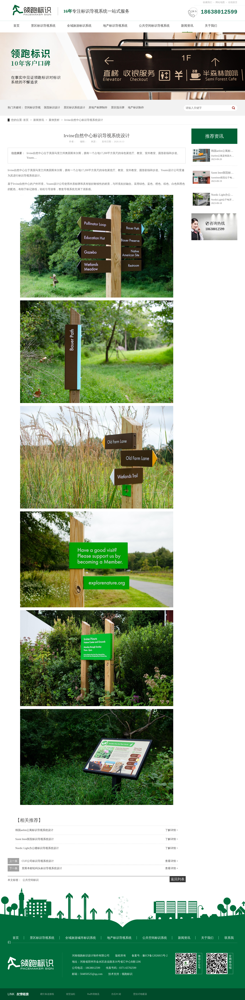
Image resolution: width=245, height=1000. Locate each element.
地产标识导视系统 (115, 25)
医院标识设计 (52, 107)
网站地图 (220, 2)
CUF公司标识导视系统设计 (38, 861)
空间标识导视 (32, 107)
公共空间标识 (31, 880)
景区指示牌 (117, 107)
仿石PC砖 (116, 994)
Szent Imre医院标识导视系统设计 (34, 839)
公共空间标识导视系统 (154, 25)
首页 (16, 25)
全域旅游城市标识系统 (80, 937)
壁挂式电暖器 (140, 994)
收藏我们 (207, 2)
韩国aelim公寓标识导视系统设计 (34, 830)
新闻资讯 (187, 25)
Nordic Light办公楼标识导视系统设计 (37, 848)
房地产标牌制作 (98, 107)
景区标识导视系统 (43, 25)
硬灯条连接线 (47, 994)
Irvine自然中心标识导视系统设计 (83, 120)
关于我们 (211, 25)
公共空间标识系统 (154, 937)
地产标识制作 (136, 107)
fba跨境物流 (93, 994)
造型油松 (70, 994)
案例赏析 (54, 120)
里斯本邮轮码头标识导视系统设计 (42, 868)
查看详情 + (171, 861)
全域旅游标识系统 (79, 25)
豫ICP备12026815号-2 (154, 955)
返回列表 (178, 879)
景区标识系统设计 (74, 107)
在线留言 (232, 2)
